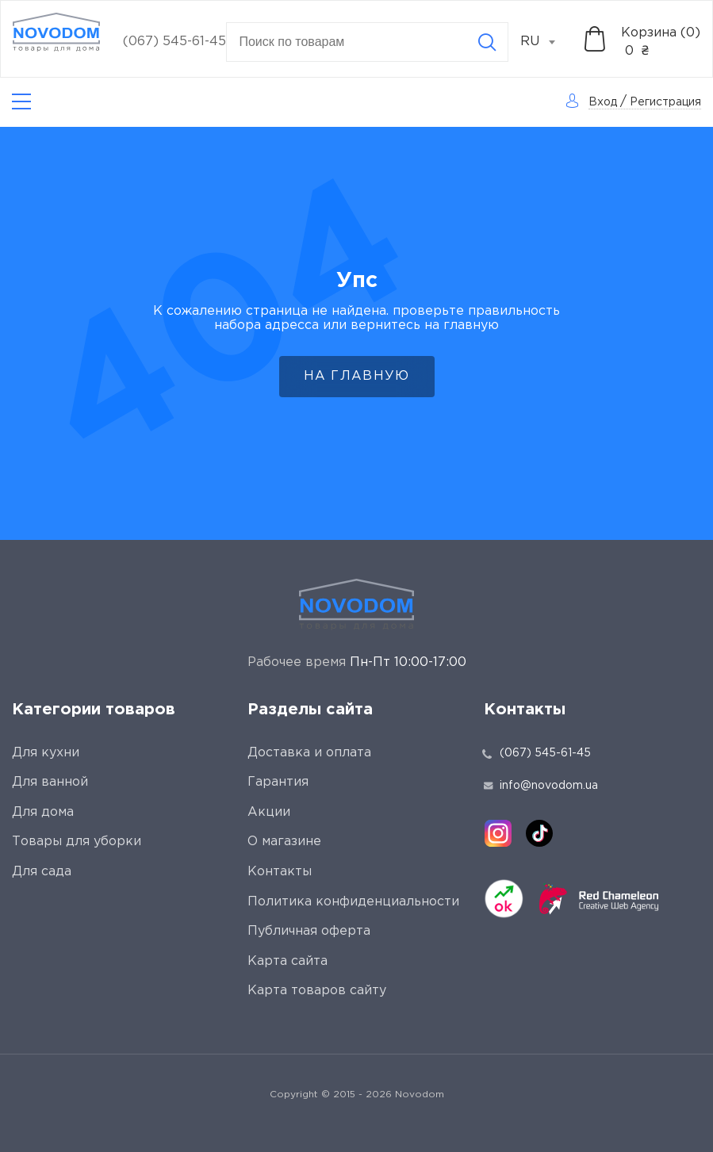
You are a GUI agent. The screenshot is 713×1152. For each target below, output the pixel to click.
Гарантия (278, 782)
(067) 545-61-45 (174, 42)
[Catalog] (21, 102)
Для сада (41, 872)
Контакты (279, 872)
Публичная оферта (308, 931)
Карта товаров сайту (316, 991)
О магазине (284, 842)
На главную (357, 376)
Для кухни (45, 753)
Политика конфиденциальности (353, 902)
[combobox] (546, 42)
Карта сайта (287, 961)
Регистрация (665, 102)
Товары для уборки (76, 842)
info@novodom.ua (541, 785)
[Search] (487, 42)
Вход (602, 102)
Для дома (43, 812)
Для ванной (50, 782)
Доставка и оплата (309, 753)
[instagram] (498, 833)
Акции (268, 812)
